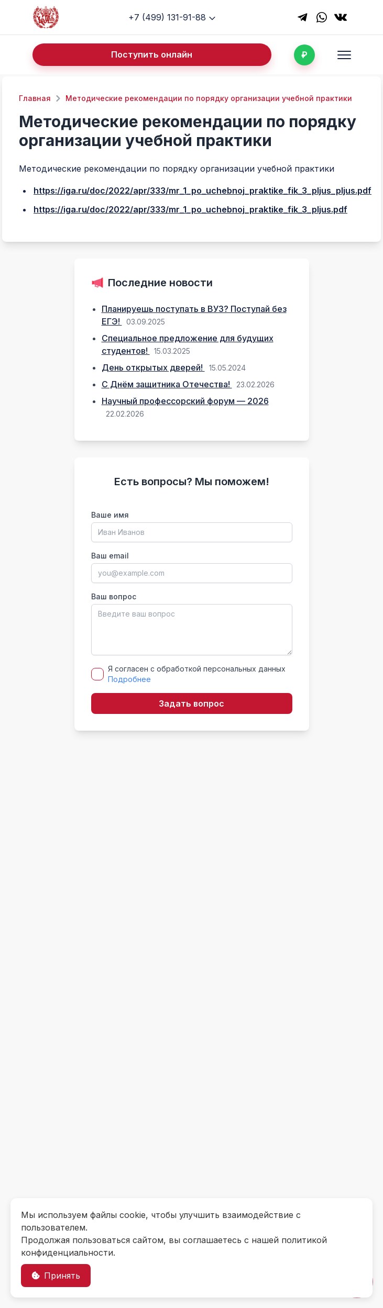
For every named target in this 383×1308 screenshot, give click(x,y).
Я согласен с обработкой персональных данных (197, 674)
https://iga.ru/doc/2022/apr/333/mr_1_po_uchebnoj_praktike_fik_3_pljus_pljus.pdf (202, 190)
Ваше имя (110, 514)
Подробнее (129, 679)
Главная (35, 98)
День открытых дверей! (153, 367)
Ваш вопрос (113, 596)
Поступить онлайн (151, 54)
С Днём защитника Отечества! (167, 384)
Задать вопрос (191, 703)
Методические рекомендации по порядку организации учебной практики (208, 98)
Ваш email (110, 555)
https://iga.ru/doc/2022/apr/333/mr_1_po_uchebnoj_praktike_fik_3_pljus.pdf (190, 209)
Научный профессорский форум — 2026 (185, 401)
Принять (55, 1275)
